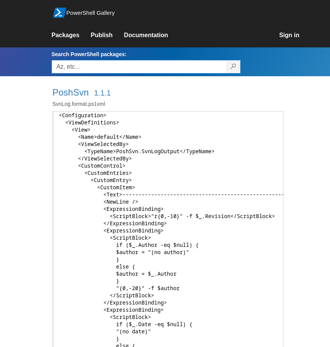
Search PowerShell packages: (88, 54)
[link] (71, 35)
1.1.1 (102, 93)
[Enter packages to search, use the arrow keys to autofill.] (138, 67)
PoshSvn (71, 92)
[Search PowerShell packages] (233, 67)
